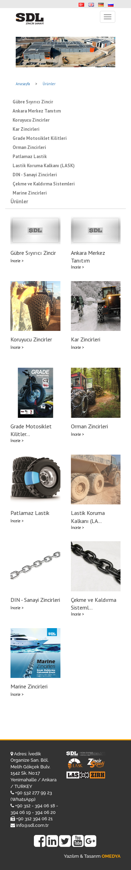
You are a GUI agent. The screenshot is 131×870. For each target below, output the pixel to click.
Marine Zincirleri (30, 193)
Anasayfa (23, 83)
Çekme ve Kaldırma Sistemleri (44, 184)
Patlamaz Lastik (30, 156)
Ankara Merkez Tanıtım (37, 111)
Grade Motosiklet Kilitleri (40, 138)
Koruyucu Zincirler (31, 120)
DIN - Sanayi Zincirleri (35, 175)
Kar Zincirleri (26, 129)
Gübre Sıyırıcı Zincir (33, 102)
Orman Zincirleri (29, 147)
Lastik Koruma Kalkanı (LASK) (44, 166)
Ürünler (49, 83)
